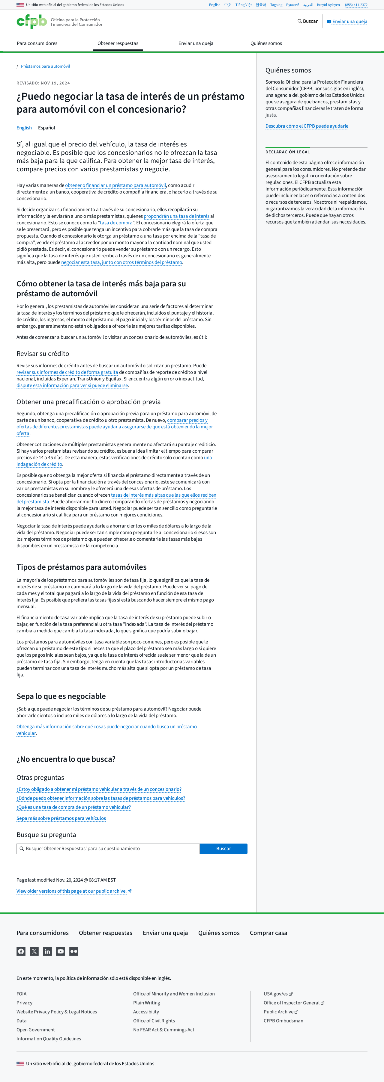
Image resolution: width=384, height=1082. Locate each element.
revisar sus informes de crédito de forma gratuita (67, 372)
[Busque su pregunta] (108, 849)
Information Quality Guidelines (48, 1038)
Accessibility (146, 1011)
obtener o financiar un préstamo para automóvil (115, 185)
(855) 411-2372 (356, 4)
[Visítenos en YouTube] (60, 951)
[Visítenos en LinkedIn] (47, 951)
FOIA (21, 994)
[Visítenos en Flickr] (73, 951)
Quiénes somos (219, 932)
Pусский (292, 4)
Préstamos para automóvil (45, 66)
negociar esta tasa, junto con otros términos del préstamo (121, 262)
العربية (308, 4)
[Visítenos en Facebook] (21, 951)
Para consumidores (42, 932)
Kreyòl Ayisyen (328, 4)
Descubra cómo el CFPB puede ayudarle (307, 126)
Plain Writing (146, 1003)
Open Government (35, 1029)
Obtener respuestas (105, 932)
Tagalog (276, 4)
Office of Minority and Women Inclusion (174, 994)
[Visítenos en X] (34, 951)
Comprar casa (268, 932)
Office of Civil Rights (154, 1020)
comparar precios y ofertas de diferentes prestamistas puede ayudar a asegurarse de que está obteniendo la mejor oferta (114, 427)
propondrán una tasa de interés (176, 216)
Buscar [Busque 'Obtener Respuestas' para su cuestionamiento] (223, 848)
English (214, 4)
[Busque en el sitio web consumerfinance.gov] (307, 22)
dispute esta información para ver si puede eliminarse (72, 385)
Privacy (24, 1003)
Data (21, 1020)
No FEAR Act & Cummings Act (163, 1029)
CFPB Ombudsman (283, 1020)
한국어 (261, 4)
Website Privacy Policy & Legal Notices (56, 1011)
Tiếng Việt (244, 4)
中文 (228, 4)
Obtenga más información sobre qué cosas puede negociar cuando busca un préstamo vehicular (106, 730)
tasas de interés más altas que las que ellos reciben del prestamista (116, 498)
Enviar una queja (347, 21)
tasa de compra (116, 222)
